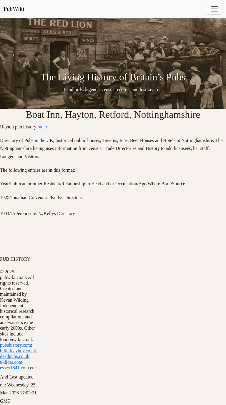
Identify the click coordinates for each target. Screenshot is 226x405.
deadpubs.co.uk (14, 356)
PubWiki (14, 9)
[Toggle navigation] (214, 9)
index (43, 126)
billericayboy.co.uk (18, 350)
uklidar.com (11, 362)
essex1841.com (14, 367)
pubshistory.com (15, 345)
